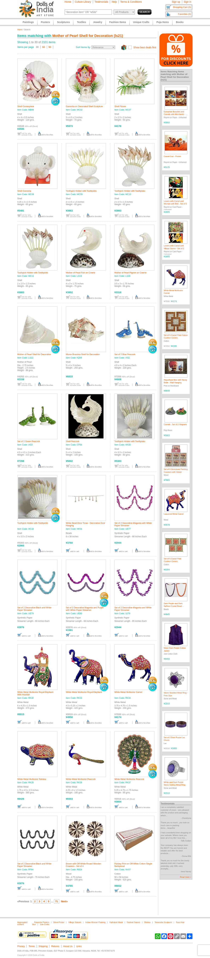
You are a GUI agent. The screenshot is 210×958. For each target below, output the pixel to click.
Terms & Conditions (131, 1)
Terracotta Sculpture (163, 922)
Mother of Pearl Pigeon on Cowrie (130, 272)
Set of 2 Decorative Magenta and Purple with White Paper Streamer (85, 608)
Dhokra (147, 922)
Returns (55, 946)
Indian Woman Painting (95, 922)
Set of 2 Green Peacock (28, 441)
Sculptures (63, 22)
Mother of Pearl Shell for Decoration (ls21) (87, 36)
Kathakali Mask (116, 922)
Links (79, 946)
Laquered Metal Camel (173, 514)
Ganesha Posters (41, 922)
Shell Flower (120, 106)
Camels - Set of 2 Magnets (175, 424)
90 (50, 47)
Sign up (176, 1)
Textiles (81, 22)
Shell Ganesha (24, 191)
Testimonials (101, 1)
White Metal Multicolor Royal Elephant (84, 692)
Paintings (28, 22)
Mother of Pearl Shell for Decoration (34, 354)
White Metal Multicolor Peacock (81, 779)
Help (114, 1)
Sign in (187, 1)
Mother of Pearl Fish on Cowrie (80, 272)
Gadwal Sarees (133, 922)
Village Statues (74, 922)
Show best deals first (144, 47)
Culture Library (83, 1)
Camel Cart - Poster (172, 156)
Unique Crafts (141, 22)
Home (68, 1)
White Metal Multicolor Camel (128, 692)
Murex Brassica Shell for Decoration (83, 354)
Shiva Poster (58, 922)
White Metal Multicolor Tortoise (31, 779)
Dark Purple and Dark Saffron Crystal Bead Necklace (173, 606)
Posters (45, 22)
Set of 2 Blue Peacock (124, 354)
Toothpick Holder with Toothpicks (81, 191)
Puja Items (162, 22)
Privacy (21, 946)
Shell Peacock (72, 441)
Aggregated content (22, 923)
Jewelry (97, 22)
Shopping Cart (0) (182, 7)
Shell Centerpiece (25, 106)
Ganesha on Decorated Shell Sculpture (84, 106)
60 (43, 47)
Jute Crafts (44, 924)
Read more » (185, 877)
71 (56, 901)
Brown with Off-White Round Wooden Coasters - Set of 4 (83, 865)
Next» (64, 901)
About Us (67, 946)
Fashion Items (117, 22)
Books (180, 22)
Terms (32, 946)
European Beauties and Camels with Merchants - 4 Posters (175, 114)
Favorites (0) (184, 14)
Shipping (43, 946)
